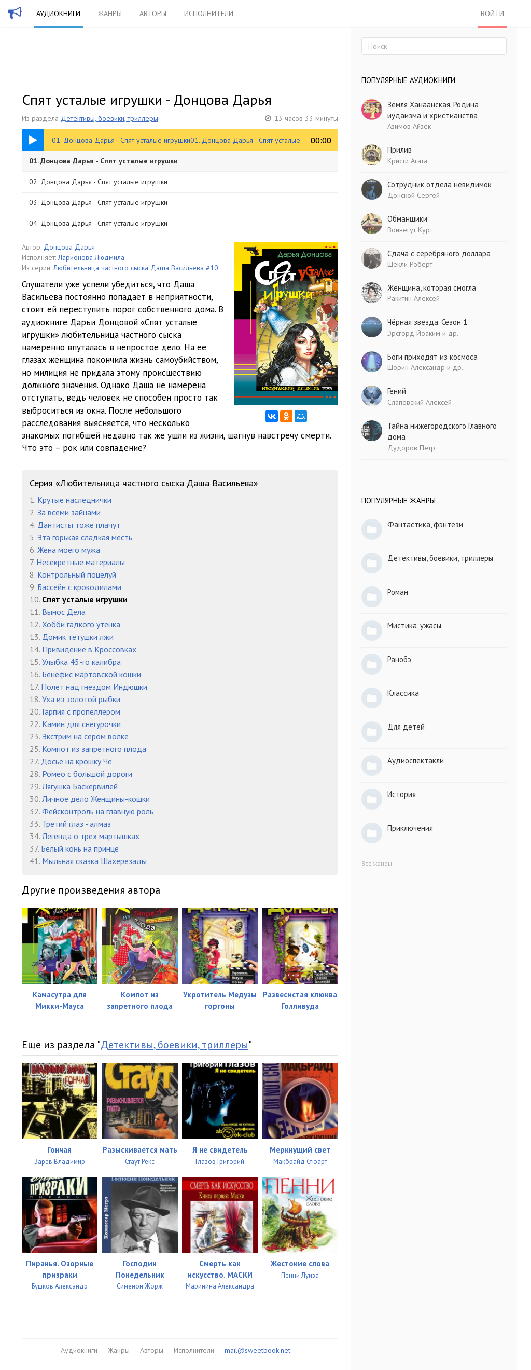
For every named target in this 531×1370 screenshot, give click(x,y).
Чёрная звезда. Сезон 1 (427, 322)
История (401, 794)
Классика (403, 693)
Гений (396, 391)
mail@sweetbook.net (257, 1350)
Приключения (410, 828)
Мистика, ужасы (414, 626)
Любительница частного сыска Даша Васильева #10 (135, 267)
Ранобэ (399, 659)
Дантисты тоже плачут (78, 524)
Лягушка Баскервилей (80, 786)
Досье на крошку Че (76, 761)
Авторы (152, 13)
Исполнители (208, 13)
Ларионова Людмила (91, 257)
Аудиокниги (58, 13)
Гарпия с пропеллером (81, 711)
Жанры (110, 13)
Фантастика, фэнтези (425, 524)
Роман (397, 592)
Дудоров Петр (411, 448)
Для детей (406, 727)
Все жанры (376, 863)
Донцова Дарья (69, 247)
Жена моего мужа (68, 549)
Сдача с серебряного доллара (439, 253)
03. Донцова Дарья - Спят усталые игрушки (98, 202)
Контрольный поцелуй (76, 574)
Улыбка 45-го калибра (81, 661)
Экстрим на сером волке (85, 736)
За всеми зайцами (69, 512)
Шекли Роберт (409, 264)
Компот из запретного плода (94, 749)
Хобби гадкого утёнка (81, 624)
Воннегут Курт (409, 230)
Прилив (399, 150)
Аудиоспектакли (415, 760)
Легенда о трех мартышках (90, 836)
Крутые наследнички (74, 500)
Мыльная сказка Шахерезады (94, 861)
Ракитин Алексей (413, 298)
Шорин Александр (416, 367)
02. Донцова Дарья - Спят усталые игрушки (98, 181)
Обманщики (407, 219)
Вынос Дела (64, 612)
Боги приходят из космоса (432, 357)
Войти (492, 13)
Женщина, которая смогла (431, 288)
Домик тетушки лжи (78, 637)
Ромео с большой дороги (87, 774)
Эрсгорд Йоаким (413, 333)
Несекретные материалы (80, 562)
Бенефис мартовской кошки (91, 674)
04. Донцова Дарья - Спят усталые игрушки (98, 223)
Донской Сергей (413, 195)
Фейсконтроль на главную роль (97, 811)
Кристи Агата (407, 161)
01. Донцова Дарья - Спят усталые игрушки (103, 161)
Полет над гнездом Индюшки (94, 686)
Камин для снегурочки (81, 724)
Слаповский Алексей (419, 402)
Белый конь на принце (80, 848)
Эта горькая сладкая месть (84, 537)
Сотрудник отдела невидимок (439, 184)
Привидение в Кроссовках (89, 649)
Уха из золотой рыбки (81, 699)
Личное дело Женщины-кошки (96, 798)
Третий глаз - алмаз (76, 823)
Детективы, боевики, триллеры (109, 118)
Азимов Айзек (409, 126)
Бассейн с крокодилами (79, 587)
